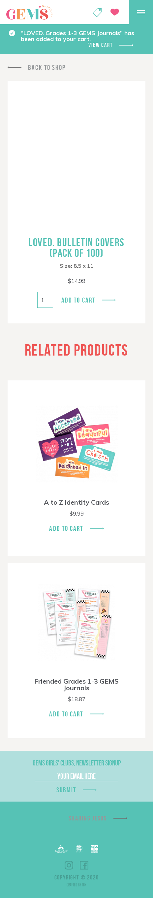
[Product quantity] (45, 300)
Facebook (84, 865)
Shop (97, 12)
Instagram (69, 865)
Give (114, 12)
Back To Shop (47, 67)
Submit (66, 789)
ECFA (79, 849)
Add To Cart (66, 528)
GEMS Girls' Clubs (29, 12)
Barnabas (61, 849)
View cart (100, 45)
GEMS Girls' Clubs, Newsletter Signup (77, 762)
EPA (94, 849)
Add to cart (78, 300)
